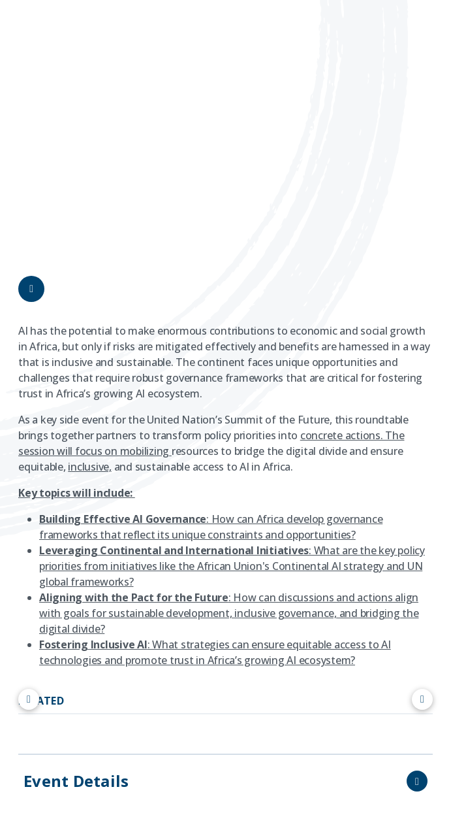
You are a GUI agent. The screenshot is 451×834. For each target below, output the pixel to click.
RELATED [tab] (41, 701)
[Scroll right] (422, 699)
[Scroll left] (28, 699)
